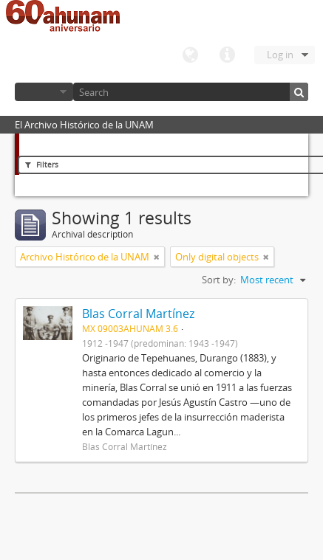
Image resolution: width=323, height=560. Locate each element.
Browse (44, 92)
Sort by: (219, 279)
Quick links (226, 55)
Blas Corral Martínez (138, 313)
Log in (280, 54)
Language (189, 55)
